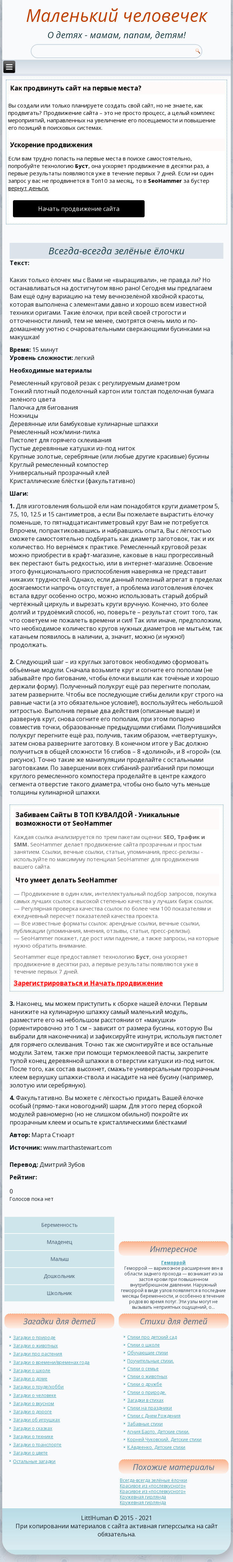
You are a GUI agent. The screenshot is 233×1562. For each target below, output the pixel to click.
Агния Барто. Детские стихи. (158, 1432)
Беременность (59, 1224)
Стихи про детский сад (152, 1337)
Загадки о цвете (30, 1453)
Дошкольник (59, 1275)
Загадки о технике (33, 1436)
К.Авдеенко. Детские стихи (156, 1447)
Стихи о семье (143, 1368)
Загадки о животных (35, 1346)
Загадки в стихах (145, 1400)
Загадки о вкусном (33, 1403)
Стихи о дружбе (144, 1384)
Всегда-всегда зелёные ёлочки (153, 1480)
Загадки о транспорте (37, 1445)
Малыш (59, 1258)
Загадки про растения (37, 1354)
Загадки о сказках (32, 1428)
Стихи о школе (143, 1345)
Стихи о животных (147, 1376)
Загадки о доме (30, 1379)
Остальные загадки (34, 1461)
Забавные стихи (145, 1424)
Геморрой (173, 1262)
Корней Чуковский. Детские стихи (164, 1439)
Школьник (59, 1293)
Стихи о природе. (146, 1392)
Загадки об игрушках (36, 1420)
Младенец (59, 1241)
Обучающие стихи (147, 1353)
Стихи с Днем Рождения (153, 1416)
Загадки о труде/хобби (38, 1387)
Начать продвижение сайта (78, 209)
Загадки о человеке (34, 1395)
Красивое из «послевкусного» (153, 1486)
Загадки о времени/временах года (51, 1362)
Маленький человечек (116, 15)
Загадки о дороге (32, 1412)
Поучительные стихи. (150, 1361)
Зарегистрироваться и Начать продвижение (88, 983)
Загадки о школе (31, 1370)
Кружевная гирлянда (143, 1497)
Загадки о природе (34, 1337)
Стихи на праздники (149, 1408)
